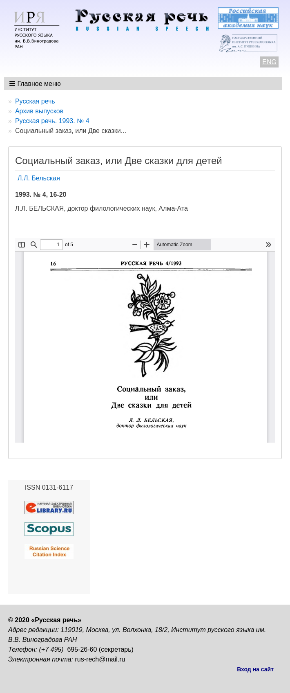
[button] (35, 83)
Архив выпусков (39, 111)
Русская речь (35, 101)
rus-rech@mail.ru (100, 659)
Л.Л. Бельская (39, 178)
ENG (269, 62)
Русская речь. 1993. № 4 (52, 120)
